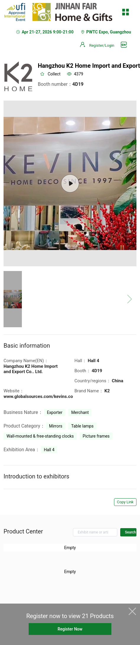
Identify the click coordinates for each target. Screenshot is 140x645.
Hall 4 (49, 449)
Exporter (55, 412)
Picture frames (96, 436)
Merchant (80, 412)
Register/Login (101, 45)
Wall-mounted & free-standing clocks (40, 436)
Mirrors (55, 426)
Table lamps (82, 426)
